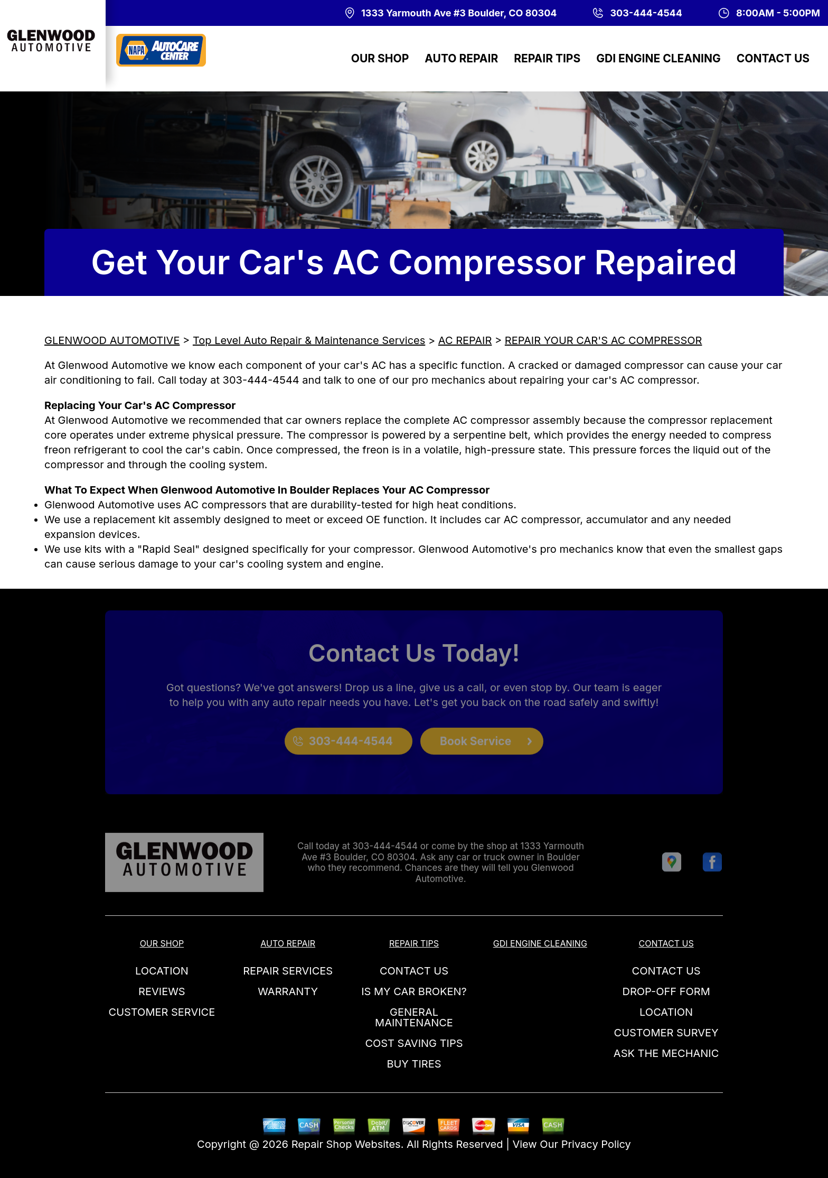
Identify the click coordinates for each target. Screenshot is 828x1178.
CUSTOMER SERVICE (162, 1012)
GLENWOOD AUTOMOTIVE (112, 340)
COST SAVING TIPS (414, 1043)
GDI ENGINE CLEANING (658, 58)
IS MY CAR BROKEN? (414, 991)
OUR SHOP (380, 58)
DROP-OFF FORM (666, 991)
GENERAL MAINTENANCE (414, 1017)
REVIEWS (161, 991)
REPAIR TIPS (547, 58)
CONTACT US (773, 58)
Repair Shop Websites (346, 1144)
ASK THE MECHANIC (666, 1053)
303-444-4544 (261, 380)
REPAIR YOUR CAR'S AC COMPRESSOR (603, 340)
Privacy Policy (596, 1144)
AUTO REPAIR (461, 58)
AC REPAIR (465, 340)
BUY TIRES (414, 1064)
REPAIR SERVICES (288, 970)
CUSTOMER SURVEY (666, 1032)
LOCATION (162, 970)
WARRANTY (288, 991)
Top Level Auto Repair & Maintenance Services (309, 340)
